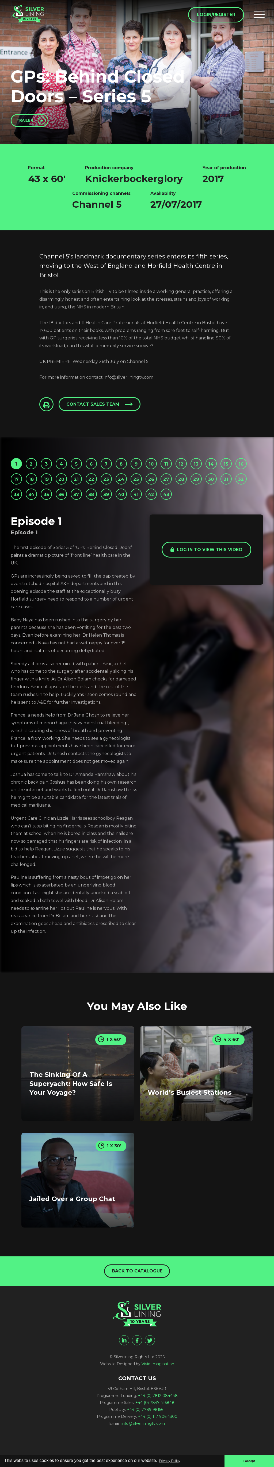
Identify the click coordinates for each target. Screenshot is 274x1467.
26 (206, 487)
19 (86, 487)
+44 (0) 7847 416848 (154, 1429)
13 (222, 470)
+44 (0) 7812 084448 (158, 1422)
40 (206, 504)
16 (34, 487)
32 (69, 504)
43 (17, 522)
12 (205, 470)
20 (103, 487)
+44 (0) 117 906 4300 (157, 1443)
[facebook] (137, 1367)
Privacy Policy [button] (172, 1460)
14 (240, 470)
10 (171, 470)
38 (172, 504)
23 (154, 487)
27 (223, 487)
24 (171, 487)
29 (17, 504)
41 (223, 504)
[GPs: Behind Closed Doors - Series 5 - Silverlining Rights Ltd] (35, 19)
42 (240, 504)
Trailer (29, 121)
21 (120, 487)
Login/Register (214, 16)
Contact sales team (95, 408)
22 (137, 487)
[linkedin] (124, 1367)
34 (103, 504)
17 (51, 487)
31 (51, 504)
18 (68, 487)
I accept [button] (248, 1460)
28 (240, 487)
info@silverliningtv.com (143, 1450)
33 (86, 504)
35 (120, 504)
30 (34, 504)
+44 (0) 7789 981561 (146, 1436)
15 (17, 487)
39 (189, 504)
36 (137, 504)
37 (154, 504)
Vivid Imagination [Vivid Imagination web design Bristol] (158, 1390)
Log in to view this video (206, 578)
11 (189, 470)
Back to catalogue (137, 1296)
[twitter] (150, 1367)
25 (189, 487)
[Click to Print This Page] (47, 408)
